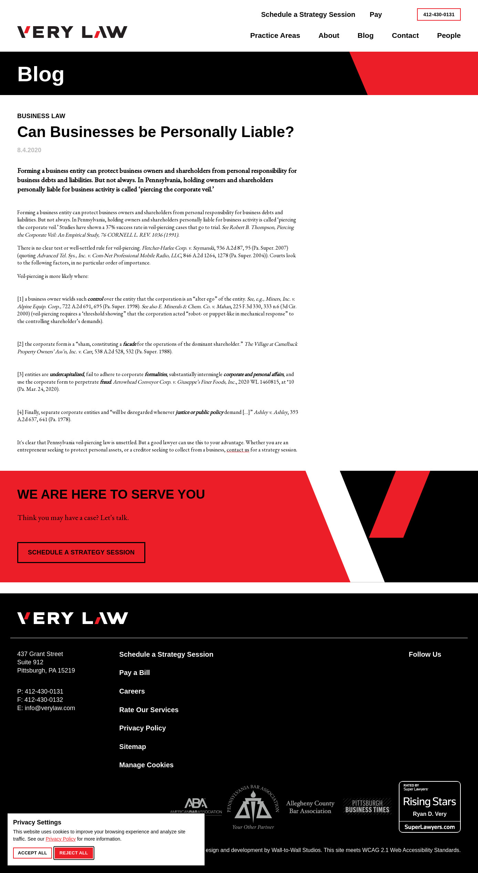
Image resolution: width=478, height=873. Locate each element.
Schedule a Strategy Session (81, 552)
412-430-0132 (43, 699)
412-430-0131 (439, 14)
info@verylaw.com (50, 708)
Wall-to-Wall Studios (296, 850)
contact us (238, 449)
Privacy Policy (61, 839)
